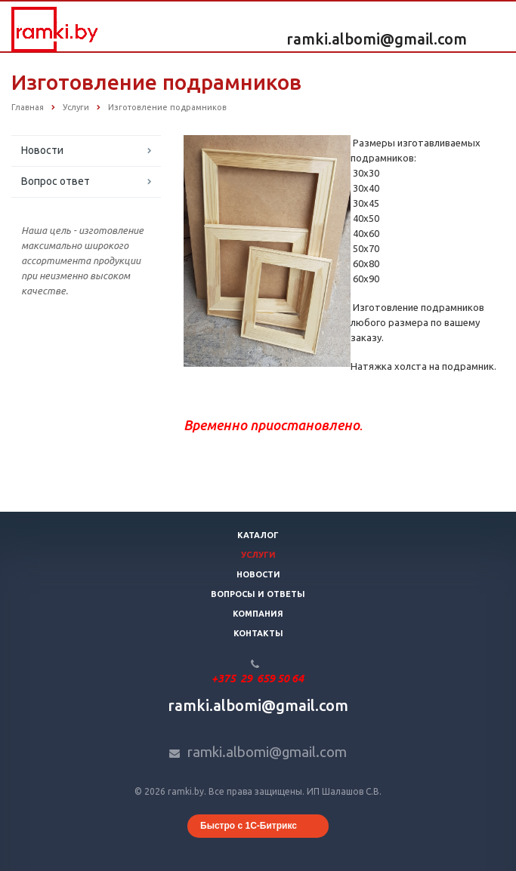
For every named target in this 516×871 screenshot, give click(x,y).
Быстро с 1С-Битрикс (248, 825)
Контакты (258, 633)
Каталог (258, 535)
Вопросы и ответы (258, 594)
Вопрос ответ (55, 181)
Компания (258, 613)
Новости (42, 150)
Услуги (258, 554)
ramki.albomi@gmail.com (376, 39)
